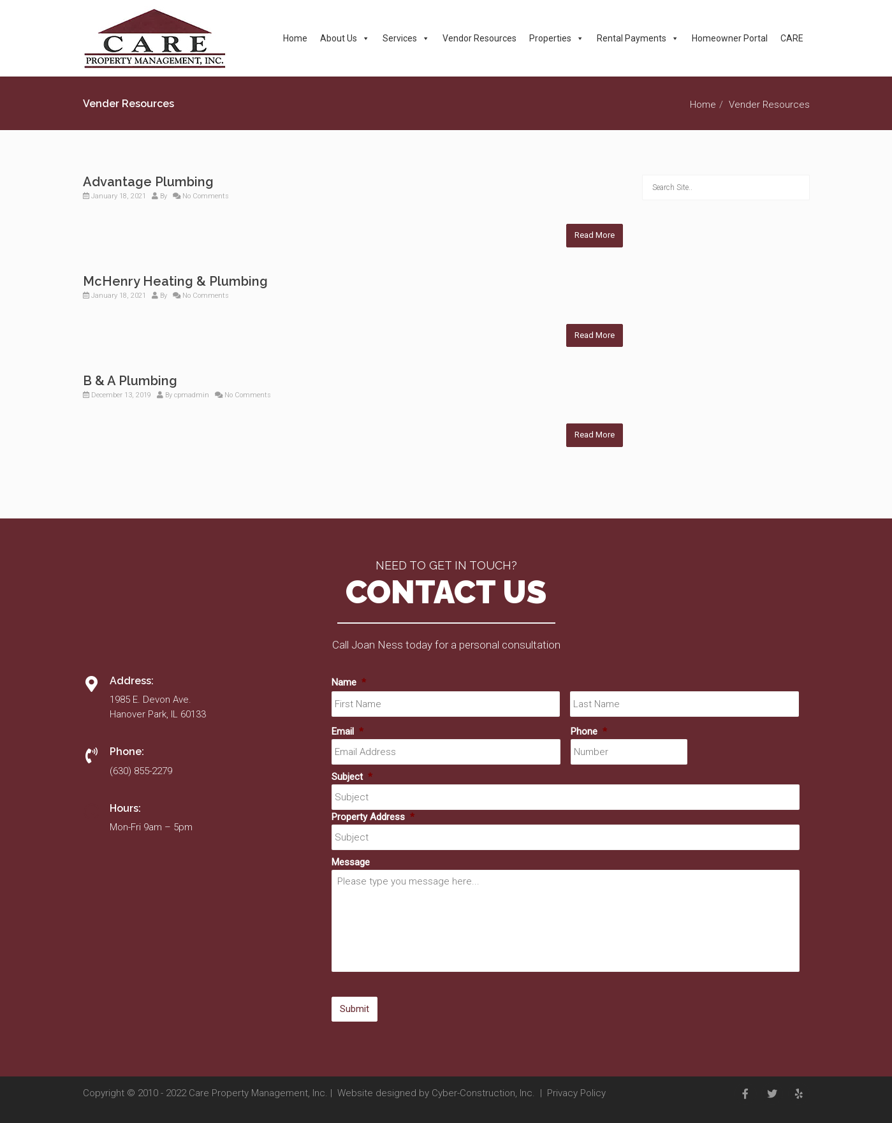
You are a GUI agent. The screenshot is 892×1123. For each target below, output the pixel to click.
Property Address (373, 817)
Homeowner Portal (730, 38)
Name (349, 682)
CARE (791, 38)
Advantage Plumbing (148, 181)
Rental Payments (638, 38)
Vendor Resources (479, 38)
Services (406, 38)
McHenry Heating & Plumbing (175, 281)
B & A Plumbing (130, 380)
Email (347, 731)
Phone (589, 731)
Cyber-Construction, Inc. (483, 1093)
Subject (352, 776)
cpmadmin (191, 395)
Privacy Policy (576, 1093)
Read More (594, 235)
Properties (556, 38)
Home (295, 38)
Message (351, 862)
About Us (345, 38)
